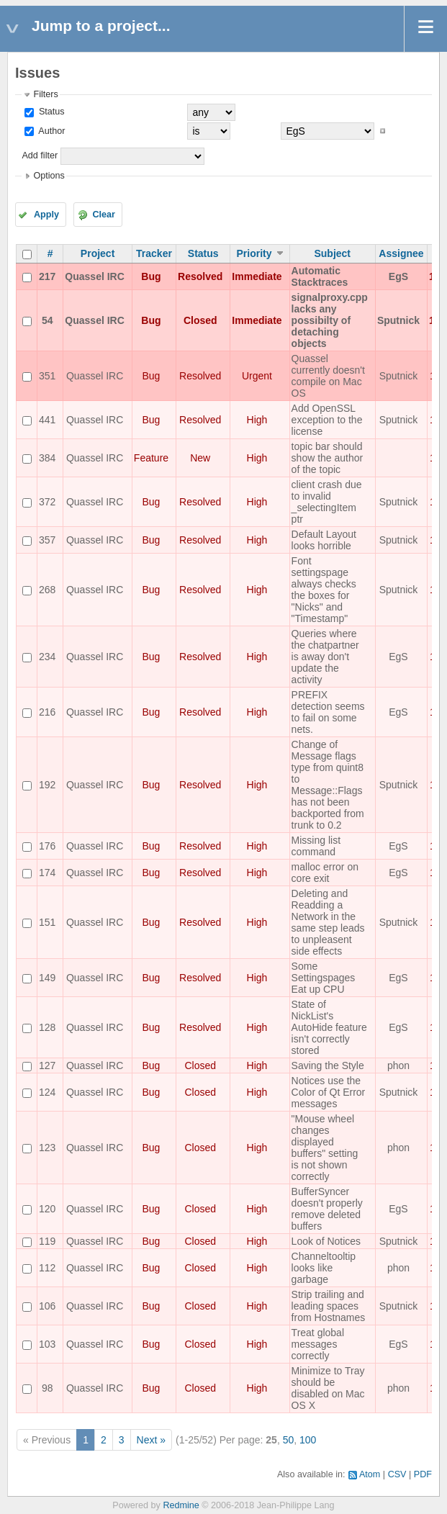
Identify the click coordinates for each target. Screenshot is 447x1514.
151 (47, 922)
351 (47, 376)
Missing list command (316, 845)
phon (398, 1065)
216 (47, 712)
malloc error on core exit (325, 872)
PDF (423, 1474)
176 (47, 846)
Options (48, 176)
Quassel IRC (94, 276)
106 (47, 1306)
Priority (253, 253)
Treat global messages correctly (318, 1344)
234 (47, 656)
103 (47, 1344)
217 (47, 276)
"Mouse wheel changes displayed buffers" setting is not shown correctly (325, 1147)
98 (47, 1388)
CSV (397, 1474)
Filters (45, 94)
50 (288, 1440)
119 (47, 1241)
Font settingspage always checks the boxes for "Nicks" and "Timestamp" (324, 589)
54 (47, 320)
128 (47, 1027)
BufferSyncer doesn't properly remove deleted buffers (327, 1209)
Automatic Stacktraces (320, 276)
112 (47, 1268)
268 (47, 589)
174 (47, 872)
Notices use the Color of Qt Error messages (329, 1092)
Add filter (40, 155)
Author (50, 131)
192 (47, 784)
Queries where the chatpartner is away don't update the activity (325, 656)
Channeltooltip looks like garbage (324, 1268)
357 (47, 540)
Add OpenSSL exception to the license (327, 419)
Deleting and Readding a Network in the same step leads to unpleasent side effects (328, 922)
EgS (398, 276)
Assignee (401, 253)
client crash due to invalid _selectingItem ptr (327, 502)
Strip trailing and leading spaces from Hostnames (329, 1306)
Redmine (181, 1505)
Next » (151, 1440)
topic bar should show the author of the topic (328, 458)
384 (47, 458)
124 (47, 1092)
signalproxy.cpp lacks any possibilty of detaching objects (330, 320)
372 (47, 502)
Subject (332, 253)
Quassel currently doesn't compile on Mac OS (328, 376)
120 (47, 1209)
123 (47, 1147)
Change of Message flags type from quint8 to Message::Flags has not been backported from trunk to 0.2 (328, 785)
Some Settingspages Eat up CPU (324, 977)
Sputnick (398, 320)
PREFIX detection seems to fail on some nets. (328, 712)
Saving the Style (328, 1065)
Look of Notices (326, 1241)
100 (307, 1440)
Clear (103, 214)
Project (97, 253)
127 (47, 1065)
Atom (369, 1474)
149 (47, 977)
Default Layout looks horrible (324, 539)
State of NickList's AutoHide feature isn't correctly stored (329, 1027)
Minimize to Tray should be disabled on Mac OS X (328, 1388)
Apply (46, 214)
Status (50, 112)
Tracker (154, 253)
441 (47, 419)
